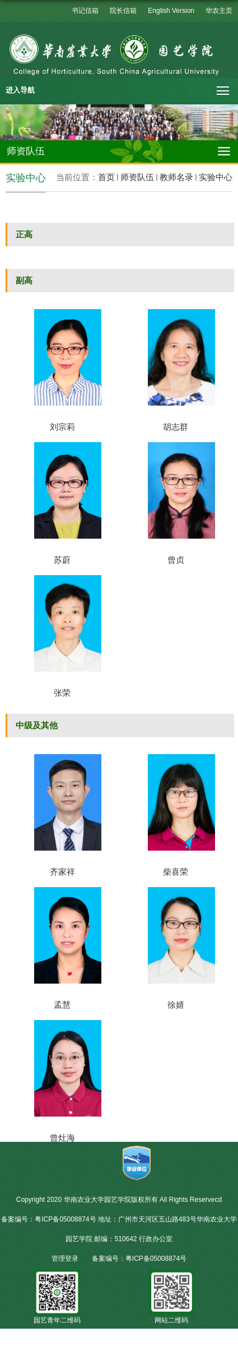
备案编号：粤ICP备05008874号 (139, 1258)
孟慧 (62, 1004)
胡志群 (175, 426)
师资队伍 (137, 177)
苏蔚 (62, 559)
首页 (106, 177)
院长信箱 (123, 11)
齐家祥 (62, 871)
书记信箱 (85, 11)
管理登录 (65, 1258)
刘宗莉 (62, 426)
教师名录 (176, 177)
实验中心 (215, 177)
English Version (171, 11)
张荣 (62, 692)
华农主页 (219, 11)
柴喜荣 (175, 871)
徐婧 (175, 1004)
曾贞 (175, 559)
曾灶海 (62, 1137)
